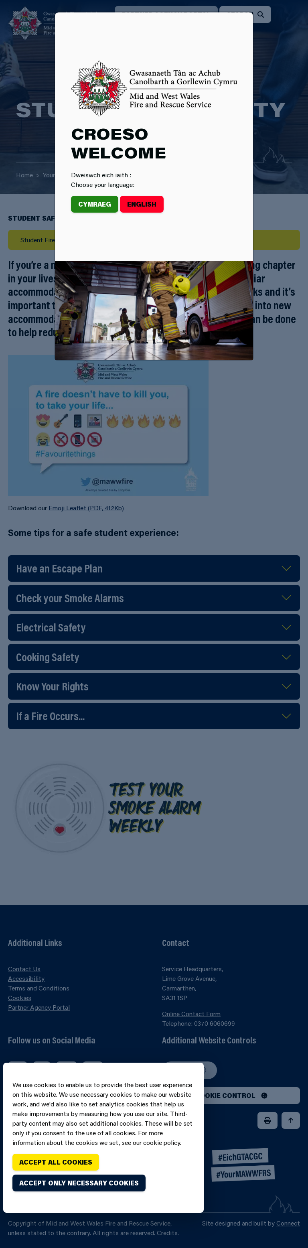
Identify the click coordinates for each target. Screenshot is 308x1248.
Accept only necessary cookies (79, 1183)
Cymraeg (94, 204)
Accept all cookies (55, 1162)
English (141, 204)
